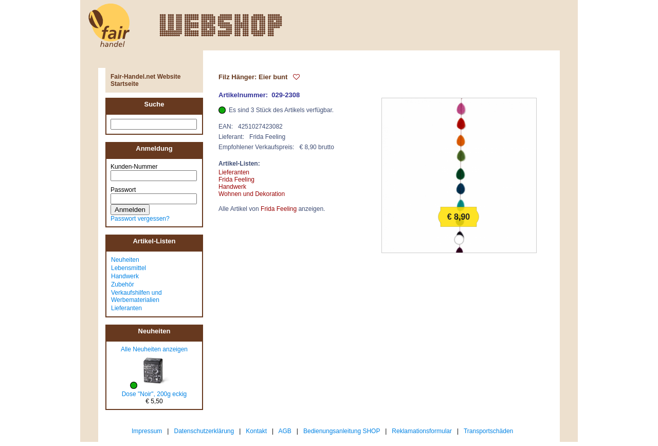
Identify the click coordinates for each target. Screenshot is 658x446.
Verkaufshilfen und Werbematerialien (136, 296)
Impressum (147, 431)
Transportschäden (488, 431)
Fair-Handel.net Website (145, 76)
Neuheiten (125, 259)
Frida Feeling (236, 179)
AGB (285, 431)
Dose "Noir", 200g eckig (154, 394)
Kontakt (256, 431)
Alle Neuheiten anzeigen (154, 349)
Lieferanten (126, 308)
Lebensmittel (128, 268)
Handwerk (125, 276)
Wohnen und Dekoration (251, 194)
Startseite (125, 83)
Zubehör (122, 284)
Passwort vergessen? (140, 218)
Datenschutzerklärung (204, 431)
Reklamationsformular (422, 431)
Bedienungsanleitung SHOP (341, 431)
